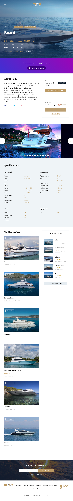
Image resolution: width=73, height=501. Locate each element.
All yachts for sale (55, 283)
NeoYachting (50, 105)
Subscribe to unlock (37, 68)
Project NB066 (59, 265)
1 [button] (24, 155)
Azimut (6, 47)
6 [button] (32, 155)
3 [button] (27, 155)
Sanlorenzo (57, 261)
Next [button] (70, 141)
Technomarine (60, 248)
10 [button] (39, 155)
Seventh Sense (9, 298)
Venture (7, 443)
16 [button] (48, 155)
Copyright (45, 485)
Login (67, 4)
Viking (5, 376)
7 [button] (34, 155)
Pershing (6, 409)
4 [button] (29, 155)
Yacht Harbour (37, 4)
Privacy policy (53, 485)
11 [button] (40, 155)
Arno (5, 445)
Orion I (6, 262)
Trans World (6, 337)
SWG (56, 239)
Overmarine (6, 264)
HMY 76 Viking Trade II (12, 370)
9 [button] (37, 155)
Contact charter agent (55, 110)
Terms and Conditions (35, 485)
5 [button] (30, 155)
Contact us (36, 489)
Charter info (55, 113)
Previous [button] (2, 141)
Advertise (18, 485)
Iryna (56, 273)
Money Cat (7, 334)
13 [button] (43, 155)
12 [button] (42, 155)
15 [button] (47, 155)
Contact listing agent (55, 90)
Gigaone (7, 407)
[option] (30, 141)
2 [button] (26, 155)
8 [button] (35, 155)
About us (25, 485)
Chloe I (57, 257)
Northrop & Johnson (49, 84)
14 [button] (45, 155)
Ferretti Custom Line (8, 300)
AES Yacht (57, 269)
